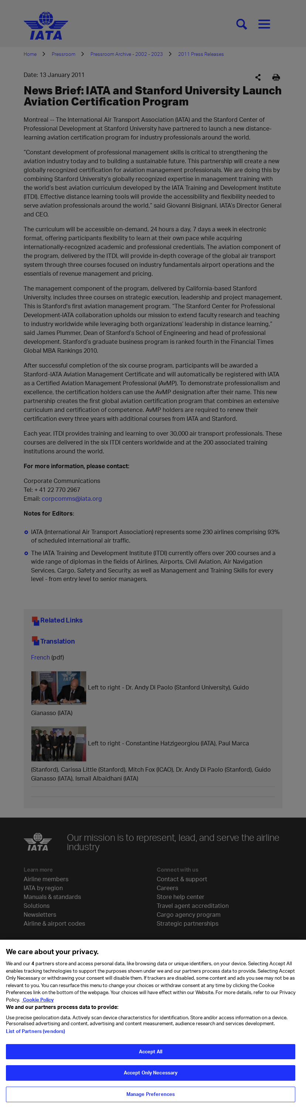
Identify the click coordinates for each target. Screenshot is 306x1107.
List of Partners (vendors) (35, 1036)
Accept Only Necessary (151, 1078)
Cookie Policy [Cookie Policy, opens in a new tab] (38, 1005)
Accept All (150, 1057)
